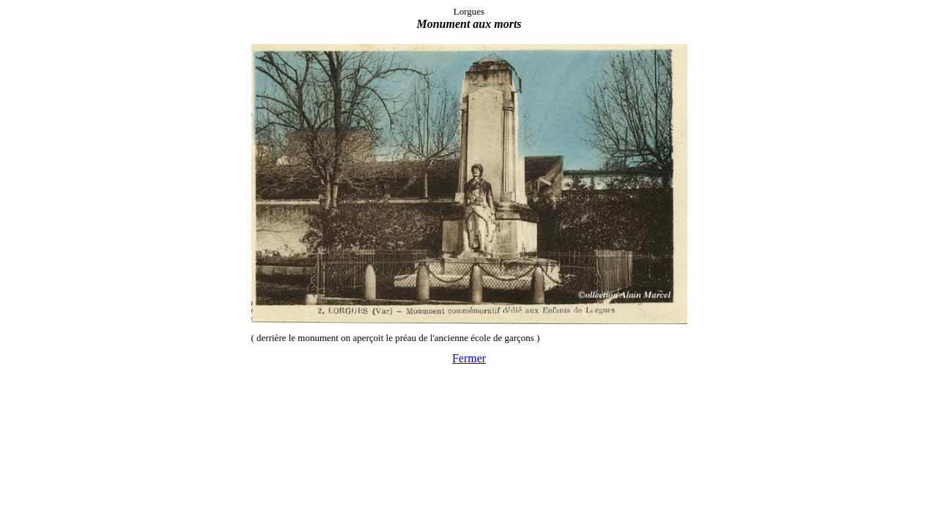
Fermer (469, 358)
